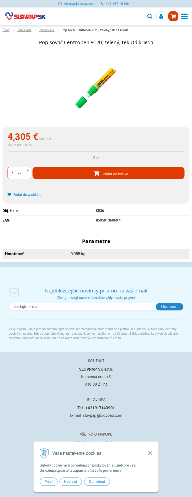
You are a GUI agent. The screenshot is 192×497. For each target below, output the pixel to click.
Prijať (48, 482)
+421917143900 (117, 3)
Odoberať (169, 306)
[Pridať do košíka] (108, 173)
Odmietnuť (97, 482)
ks (19, 173)
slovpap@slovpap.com (79, 3)
